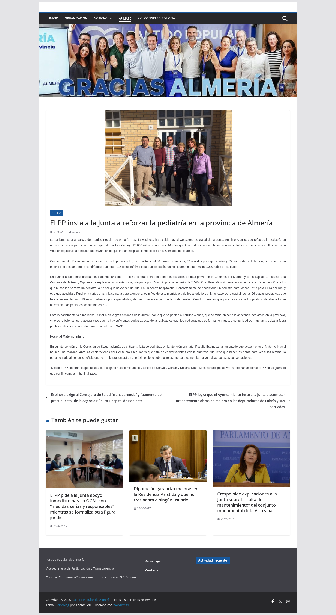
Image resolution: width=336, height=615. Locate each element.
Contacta (152, 570)
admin (76, 232)
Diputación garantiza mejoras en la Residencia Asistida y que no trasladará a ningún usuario (166, 494)
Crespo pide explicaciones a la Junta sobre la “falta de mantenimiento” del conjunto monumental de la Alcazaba (247, 502)
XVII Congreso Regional (157, 18)
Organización (76, 18)
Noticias (101, 18)
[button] (110, 18)
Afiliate (125, 18)
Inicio (53, 18)
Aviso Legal (153, 561)
